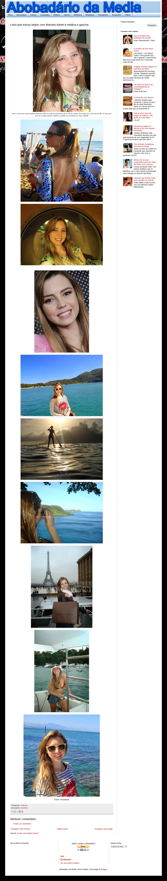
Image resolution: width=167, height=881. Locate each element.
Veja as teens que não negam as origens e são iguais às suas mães (143, 115)
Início (10, 15)
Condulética (45, 15)
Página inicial (62, 829)
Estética (57, 15)
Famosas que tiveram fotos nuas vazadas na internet (144, 179)
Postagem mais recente (20, 829)
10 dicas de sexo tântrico (144, 97)
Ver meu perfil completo (69, 863)
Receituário (116, 15)
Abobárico (24, 808)
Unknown (67, 860)
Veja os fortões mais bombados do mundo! (142, 37)
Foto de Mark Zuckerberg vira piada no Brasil (144, 145)
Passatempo (103, 15)
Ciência (33, 15)
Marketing (78, 15)
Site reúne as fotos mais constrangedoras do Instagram (143, 87)
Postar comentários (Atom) (28, 833)
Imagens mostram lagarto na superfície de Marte (145, 68)
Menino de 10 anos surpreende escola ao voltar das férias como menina (145, 162)
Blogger (104, 869)
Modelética (89, 15)
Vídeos (128, 15)
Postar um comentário (22, 824)
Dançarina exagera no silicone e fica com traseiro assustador (144, 128)
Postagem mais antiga (103, 829)
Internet (67, 15)
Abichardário (21, 15)
